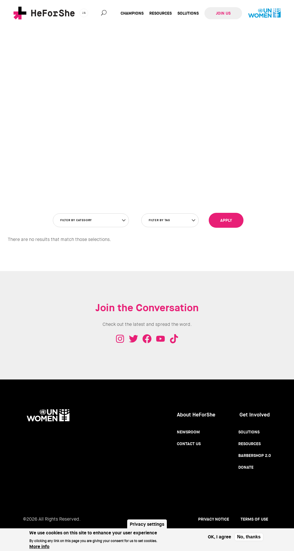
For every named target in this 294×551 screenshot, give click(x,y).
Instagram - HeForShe (120, 338)
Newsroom (188, 432)
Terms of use (254, 519)
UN (264, 13)
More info (39, 547)
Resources (160, 13)
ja (84, 13)
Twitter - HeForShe (133, 338)
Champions (132, 13)
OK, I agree (219, 537)
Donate (246, 467)
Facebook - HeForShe (147, 338)
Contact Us (189, 443)
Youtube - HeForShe (160, 338)
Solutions (188, 13)
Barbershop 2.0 (254, 455)
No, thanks (249, 536)
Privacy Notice (213, 519)
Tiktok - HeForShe (174, 338)
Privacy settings (147, 524)
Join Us (223, 13)
